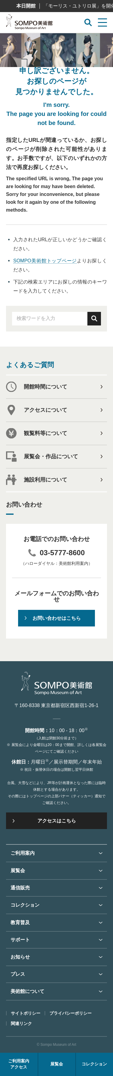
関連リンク (21, 1023)
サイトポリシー (25, 1013)
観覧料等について (45, 433)
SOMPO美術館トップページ (45, 260)
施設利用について (45, 480)
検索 (94, 318)
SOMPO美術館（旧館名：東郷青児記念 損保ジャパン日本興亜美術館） (29, 23)
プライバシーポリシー (70, 1013)
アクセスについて (45, 410)
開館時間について (45, 387)
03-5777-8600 (62, 552)
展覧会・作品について (51, 456)
